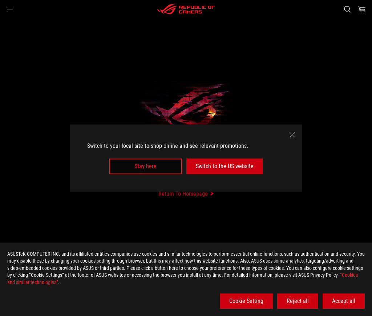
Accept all (343, 300)
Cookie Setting (246, 300)
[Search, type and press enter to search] (347, 9)
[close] (292, 134)
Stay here (145, 166)
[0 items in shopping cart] (361, 9)
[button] (10, 9)
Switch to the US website (225, 166)
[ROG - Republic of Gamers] (186, 9)
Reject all (298, 300)
